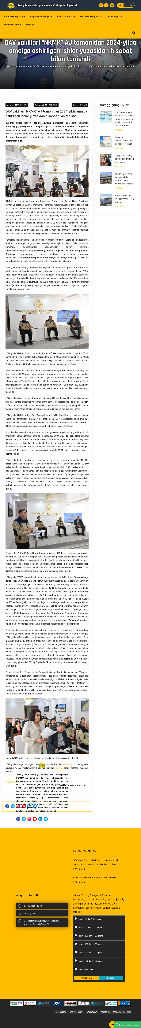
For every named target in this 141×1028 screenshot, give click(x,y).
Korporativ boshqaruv (41, 16)
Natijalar (110, 978)
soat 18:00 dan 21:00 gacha (89, 952)
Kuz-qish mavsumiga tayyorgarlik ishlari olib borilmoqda (124, 159)
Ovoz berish (86, 978)
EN (131, 5)
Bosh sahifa (13, 66)
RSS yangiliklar (76, 1011)
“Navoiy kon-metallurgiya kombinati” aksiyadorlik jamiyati (42, 5)
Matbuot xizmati (12, 24)
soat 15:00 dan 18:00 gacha (89, 943)
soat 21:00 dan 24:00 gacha (89, 960)
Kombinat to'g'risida (14, 16)
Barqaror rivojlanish (90, 16)
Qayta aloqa (92, 1011)
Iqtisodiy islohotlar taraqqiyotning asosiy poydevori (124, 199)
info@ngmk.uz (30, 913)
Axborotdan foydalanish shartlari (116, 1011)
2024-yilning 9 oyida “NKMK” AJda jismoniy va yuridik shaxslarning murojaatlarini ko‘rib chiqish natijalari (125, 119)
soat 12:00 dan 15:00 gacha (89, 935)
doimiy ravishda (84, 969)
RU (125, 5)
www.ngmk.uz (69, 764)
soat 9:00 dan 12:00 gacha (89, 927)
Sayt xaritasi (61, 1011)
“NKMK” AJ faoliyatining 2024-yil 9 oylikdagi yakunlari (124, 140)
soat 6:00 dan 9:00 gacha (88, 918)
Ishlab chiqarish (114, 16)
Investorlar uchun (66, 16)
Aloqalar (30, 24)
